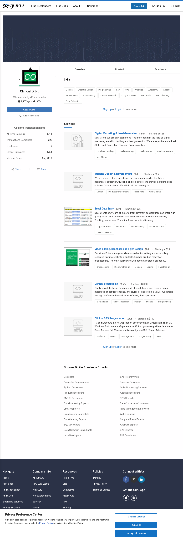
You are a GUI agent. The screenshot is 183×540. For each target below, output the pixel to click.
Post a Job (139, 6)
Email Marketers (72, 408)
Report (42, 169)
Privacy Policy (100, 484)
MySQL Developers (73, 398)
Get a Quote (29, 109)
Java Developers (72, 435)
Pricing (36, 507)
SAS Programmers (129, 377)
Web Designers (127, 414)
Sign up (107, 109)
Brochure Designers (130, 382)
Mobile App (68, 495)
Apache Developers (130, 393)
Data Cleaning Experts (75, 419)
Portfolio (120, 69)
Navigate (8, 471)
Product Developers (74, 393)
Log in (118, 109)
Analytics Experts (129, 424)
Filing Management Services (134, 408)
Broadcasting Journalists (76, 414)
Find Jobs (62, 6)
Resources (70, 471)
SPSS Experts (127, 398)
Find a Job (8, 495)
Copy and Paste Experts (132, 419)
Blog (65, 484)
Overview (80, 69)
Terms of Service (101, 489)
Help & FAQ (68, 478)
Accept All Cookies (136, 533)
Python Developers (73, 387)
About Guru (38, 478)
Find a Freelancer (11, 489)
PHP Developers (128, 435)
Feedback (160, 69)
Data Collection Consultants (78, 430)
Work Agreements (42, 495)
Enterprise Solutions (13, 501)
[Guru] (13, 6)
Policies (98, 471)
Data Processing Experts (76, 403)
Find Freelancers (41, 6)
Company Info (42, 471)
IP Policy (97, 478)
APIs (65, 501)
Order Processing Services (133, 387)
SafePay (37, 501)
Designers (69, 377)
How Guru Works (41, 484)
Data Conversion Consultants (135, 403)
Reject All (136, 525)
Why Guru (37, 489)
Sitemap (67, 507)
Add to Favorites (29, 116)
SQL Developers (72, 424)
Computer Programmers (76, 382)
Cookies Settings (136, 517)
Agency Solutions (11, 507)
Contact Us (68, 489)
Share (16, 169)
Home (6, 478)
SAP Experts (126, 430)
